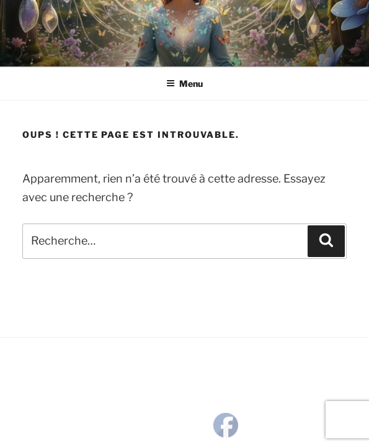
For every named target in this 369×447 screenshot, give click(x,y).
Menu (184, 83)
